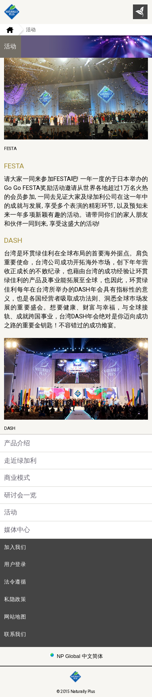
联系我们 (15, 634)
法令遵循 (15, 582)
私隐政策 (15, 599)
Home (7, 29)
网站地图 (15, 617)
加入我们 (15, 547)
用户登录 (15, 564)
